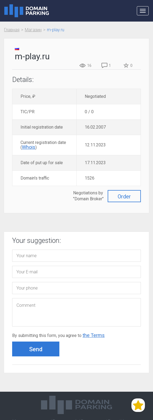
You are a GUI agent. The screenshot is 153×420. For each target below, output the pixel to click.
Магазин (33, 29)
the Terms (94, 335)
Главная (11, 29)
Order (124, 196)
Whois (28, 147)
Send (35, 349)
